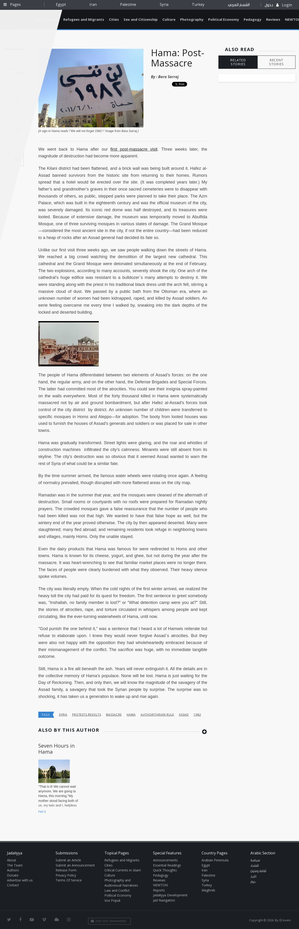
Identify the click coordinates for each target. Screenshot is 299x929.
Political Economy (223, 19)
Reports (159, 890)
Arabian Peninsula (215, 860)
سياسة (255, 860)
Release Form (66, 870)
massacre (114, 715)
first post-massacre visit (133, 149)
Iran (93, 4)
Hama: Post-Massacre (177, 57)
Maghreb (208, 890)
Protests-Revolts (86, 715)
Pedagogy (252, 19)
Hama (131, 715)
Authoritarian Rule (157, 715)
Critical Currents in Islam (122, 870)
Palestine (128, 4)
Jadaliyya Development (170, 895)
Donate (12, 875)
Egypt (61, 4)
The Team (15, 865)
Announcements (165, 860)
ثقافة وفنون (258, 871)
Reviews (273, 19)
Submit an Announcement (75, 865)
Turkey (198, 4)
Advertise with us (20, 880)
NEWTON (160, 885)
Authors (13, 870)
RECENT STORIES (276, 62)
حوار (253, 882)
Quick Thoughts (165, 870)
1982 (197, 715)
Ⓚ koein (285, 920)
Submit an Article (68, 860)
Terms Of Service (69, 880)
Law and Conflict (117, 890)
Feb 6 (42, 811)
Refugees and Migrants (83, 19)
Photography (191, 19)
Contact (13, 885)
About (11, 860)
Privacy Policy (66, 875)
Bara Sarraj (168, 76)
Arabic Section (262, 853)
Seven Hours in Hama (56, 748)
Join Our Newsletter (109, 921)
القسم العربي (238, 5)
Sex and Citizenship (141, 19)
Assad (184, 715)
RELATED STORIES (238, 62)
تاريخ (253, 876)
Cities (114, 19)
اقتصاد (254, 866)
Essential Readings (167, 865)
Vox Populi (112, 900)
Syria (164, 4)
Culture (168, 19)
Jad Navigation (164, 900)
